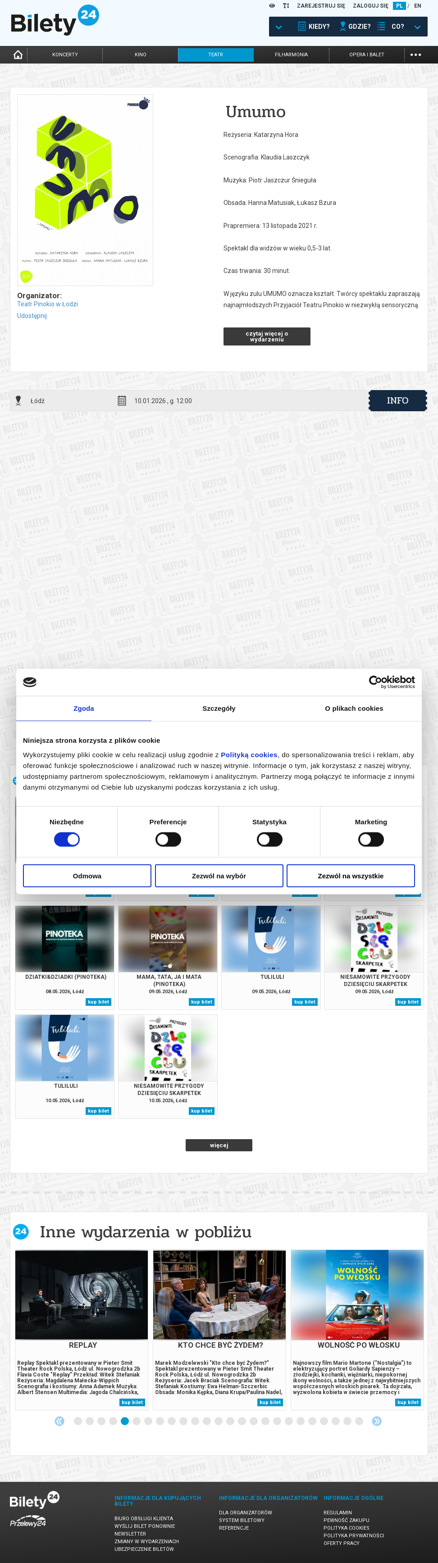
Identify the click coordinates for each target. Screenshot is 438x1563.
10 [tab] (183, 1421)
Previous (59, 1421)
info (398, 400)
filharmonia (291, 55)
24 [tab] (347, 1421)
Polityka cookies (347, 1528)
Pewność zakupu (347, 1520)
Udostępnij (32, 315)
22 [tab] (324, 1421)
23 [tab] (336, 1421)
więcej (219, 1145)
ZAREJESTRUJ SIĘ (321, 6)
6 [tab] (136, 1421)
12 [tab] (207, 1421)
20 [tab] (301, 1421)
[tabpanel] (81, 1329)
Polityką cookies (249, 754)
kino (140, 55)
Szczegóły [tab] (218, 708)
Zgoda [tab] (83, 708)
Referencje (234, 1528)
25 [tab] (359, 1421)
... (416, 53)
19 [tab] (289, 1421)
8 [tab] (160, 1421)
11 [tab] (195, 1421)
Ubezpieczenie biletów (144, 1549)
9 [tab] (172, 1421)
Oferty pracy (342, 1543)
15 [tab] (242, 1421)
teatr (215, 55)
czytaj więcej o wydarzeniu (267, 336)
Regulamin (338, 1513)
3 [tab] (101, 1421)
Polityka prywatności (354, 1536)
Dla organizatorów (245, 1513)
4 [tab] (113, 1421)
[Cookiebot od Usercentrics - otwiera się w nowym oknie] (375, 682)
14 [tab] (230, 1421)
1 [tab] (78, 1421)
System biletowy (242, 1520)
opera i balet (366, 55)
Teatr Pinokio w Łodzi (47, 304)
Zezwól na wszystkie (351, 875)
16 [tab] (254, 1421)
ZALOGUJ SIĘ (370, 6)
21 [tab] (312, 1421)
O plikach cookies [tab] (354, 708)
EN (417, 6)
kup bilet (98, 1002)
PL (399, 6)
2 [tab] (90, 1421)
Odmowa (87, 875)
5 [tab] (125, 1421)
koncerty (65, 55)
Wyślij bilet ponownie (144, 1526)
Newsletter (130, 1534)
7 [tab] (148, 1421)
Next (377, 1421)
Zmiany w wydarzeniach (146, 1542)
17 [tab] (265, 1421)
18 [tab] (277, 1421)
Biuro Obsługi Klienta (143, 1519)
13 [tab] (219, 1421)
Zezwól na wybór (219, 875)
